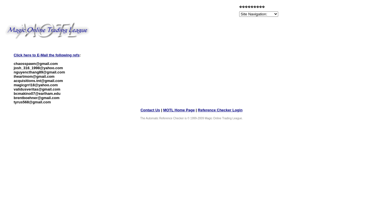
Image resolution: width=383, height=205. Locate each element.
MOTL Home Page (179, 110)
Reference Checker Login (220, 110)
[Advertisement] (171, 11)
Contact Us (150, 110)
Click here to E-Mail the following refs (46, 55)
